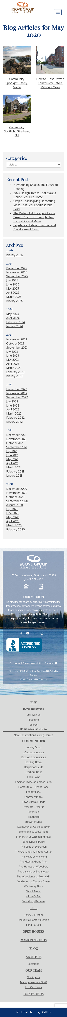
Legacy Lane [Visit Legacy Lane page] (33, 791)
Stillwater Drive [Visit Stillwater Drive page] (33, 821)
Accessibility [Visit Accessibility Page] (37, 663)
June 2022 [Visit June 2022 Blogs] (12, 405)
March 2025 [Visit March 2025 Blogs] (13, 296)
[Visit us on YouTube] (29, 633)
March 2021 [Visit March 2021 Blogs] (13, 467)
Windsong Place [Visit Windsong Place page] (33, 886)
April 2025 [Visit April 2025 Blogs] (12, 292)
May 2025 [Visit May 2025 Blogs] (12, 288)
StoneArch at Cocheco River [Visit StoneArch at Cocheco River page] (33, 826)
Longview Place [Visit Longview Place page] (33, 796)
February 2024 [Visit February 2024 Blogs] (15, 322)
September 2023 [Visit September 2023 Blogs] (17, 347)
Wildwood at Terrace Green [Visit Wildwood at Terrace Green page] (34, 881)
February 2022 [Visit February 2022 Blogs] (15, 417)
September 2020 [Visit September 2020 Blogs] (17, 501)
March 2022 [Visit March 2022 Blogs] (13, 413)
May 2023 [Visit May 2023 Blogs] (12, 359)
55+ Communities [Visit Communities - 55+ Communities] (33, 752)
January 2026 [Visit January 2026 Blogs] (14, 255)
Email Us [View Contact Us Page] (24, 1012)
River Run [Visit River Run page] (33, 811)
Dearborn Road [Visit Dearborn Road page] (33, 771)
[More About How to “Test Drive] (50, 60)
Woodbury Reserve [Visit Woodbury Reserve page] (34, 901)
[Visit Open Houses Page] (33, 931)
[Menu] (58, 12)
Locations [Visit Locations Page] (33, 963)
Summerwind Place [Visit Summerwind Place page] (34, 841)
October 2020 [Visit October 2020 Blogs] (15, 497)
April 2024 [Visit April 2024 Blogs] (12, 318)
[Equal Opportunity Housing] (26, 586)
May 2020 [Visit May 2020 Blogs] (12, 517)
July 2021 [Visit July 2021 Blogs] (11, 451)
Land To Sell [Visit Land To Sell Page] (33, 924)
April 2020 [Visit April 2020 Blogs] (12, 521)
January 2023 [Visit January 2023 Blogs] (14, 376)
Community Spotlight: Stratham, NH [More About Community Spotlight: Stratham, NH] (17, 131)
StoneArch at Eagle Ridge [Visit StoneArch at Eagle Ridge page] (33, 831)
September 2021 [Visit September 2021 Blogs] (16, 447)
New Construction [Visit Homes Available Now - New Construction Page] (24, 734)
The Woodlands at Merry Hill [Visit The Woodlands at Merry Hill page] (33, 876)
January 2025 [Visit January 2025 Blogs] (14, 301)
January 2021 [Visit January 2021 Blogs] (14, 475)
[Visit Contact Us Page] (34, 994)
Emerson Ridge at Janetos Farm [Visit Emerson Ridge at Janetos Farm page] (33, 781)
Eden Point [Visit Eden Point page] (33, 776)
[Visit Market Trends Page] (34, 940)
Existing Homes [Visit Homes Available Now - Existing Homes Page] (44, 734)
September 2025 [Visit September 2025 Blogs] (17, 276)
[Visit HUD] (56, 663)
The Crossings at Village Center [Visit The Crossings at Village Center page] (33, 851)
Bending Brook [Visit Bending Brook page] (33, 762)
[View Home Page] (33, 562)
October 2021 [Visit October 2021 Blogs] (14, 443)
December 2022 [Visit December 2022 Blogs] (16, 389)
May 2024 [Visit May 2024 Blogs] (12, 314)
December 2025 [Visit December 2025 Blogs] (16, 268)
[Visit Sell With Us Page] (33, 908)
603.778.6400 (33, 579)
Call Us (44, 1012)
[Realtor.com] (41, 586)
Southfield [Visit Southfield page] (33, 816)
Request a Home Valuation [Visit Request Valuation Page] (33, 919)
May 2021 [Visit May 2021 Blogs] (12, 459)
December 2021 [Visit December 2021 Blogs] (16, 435)
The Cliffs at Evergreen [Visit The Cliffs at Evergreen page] (33, 846)
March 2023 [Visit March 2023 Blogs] (13, 368)
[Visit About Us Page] (33, 957)
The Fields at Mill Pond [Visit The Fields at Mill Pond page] (33, 856)
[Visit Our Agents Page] (33, 970)
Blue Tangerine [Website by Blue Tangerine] (41, 679)
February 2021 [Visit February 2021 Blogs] (15, 471)
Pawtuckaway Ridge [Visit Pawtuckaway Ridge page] (33, 801)
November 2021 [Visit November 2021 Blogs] (16, 439)
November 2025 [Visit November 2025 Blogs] (16, 272)
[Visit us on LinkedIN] (37, 633)
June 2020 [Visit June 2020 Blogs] (12, 513)
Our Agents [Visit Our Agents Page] (33, 977)
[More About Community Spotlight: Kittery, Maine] (17, 60)
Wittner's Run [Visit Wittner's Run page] (33, 896)
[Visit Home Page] (23, 4)
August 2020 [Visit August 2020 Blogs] (14, 505)
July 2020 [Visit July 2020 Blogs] (12, 509)
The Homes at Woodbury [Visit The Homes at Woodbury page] (33, 866)
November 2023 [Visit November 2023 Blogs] (16, 339)
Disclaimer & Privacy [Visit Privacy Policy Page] (19, 663)
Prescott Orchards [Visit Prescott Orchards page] (33, 806)
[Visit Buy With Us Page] (33, 702)
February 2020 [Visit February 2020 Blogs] (15, 529)
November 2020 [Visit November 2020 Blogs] (16, 493)
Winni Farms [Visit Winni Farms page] (33, 891)
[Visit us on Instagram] (44, 633)
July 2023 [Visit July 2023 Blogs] (12, 351)
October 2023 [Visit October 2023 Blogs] (15, 343)
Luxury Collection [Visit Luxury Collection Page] (34, 914)
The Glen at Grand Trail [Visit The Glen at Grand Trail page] (33, 861)
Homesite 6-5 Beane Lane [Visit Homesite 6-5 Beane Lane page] (33, 786)
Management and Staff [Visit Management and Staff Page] (33, 982)
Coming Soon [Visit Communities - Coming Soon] (33, 747)
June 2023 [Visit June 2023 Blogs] (12, 355)
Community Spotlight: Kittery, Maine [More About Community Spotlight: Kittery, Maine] (17, 83)
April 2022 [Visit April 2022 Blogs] (12, 409)
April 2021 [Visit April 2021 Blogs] (12, 463)
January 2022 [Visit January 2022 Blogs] (14, 421)
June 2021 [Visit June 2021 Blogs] (12, 455)
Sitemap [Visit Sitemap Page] (49, 663)
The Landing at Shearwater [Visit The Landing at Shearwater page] (33, 871)
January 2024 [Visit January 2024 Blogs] (14, 326)
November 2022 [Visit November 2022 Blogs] (16, 393)
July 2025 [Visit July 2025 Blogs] (12, 280)
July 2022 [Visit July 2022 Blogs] (12, 401)
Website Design (26, 679)
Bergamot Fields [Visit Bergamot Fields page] (33, 766)
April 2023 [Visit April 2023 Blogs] (12, 363)
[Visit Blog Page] (33, 948)
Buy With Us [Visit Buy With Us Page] (34, 714)
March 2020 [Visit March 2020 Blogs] (14, 525)
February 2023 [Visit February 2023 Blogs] (15, 372)
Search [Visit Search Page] (33, 724)
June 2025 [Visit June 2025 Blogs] (12, 284)
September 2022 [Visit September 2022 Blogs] (17, 397)
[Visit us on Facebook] (23, 633)
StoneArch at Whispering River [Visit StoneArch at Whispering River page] (33, 836)
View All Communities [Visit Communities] (33, 757)
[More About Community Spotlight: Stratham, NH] (17, 109)
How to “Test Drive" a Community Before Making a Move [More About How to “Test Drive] (50, 83)
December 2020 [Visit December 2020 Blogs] (16, 488)
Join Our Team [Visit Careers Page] (33, 987)
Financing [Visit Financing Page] (33, 719)
